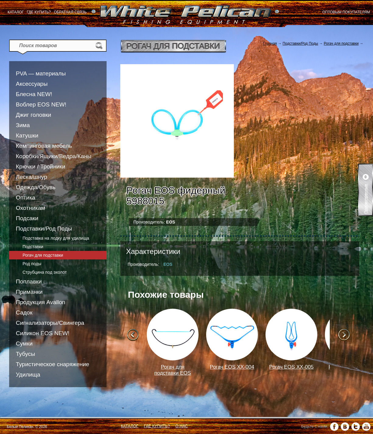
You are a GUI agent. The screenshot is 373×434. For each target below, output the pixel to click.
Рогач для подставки (43, 255)
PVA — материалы (41, 73)
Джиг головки (33, 115)
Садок (24, 312)
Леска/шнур (31, 177)
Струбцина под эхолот (45, 272)
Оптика (25, 197)
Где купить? (39, 12)
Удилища (28, 374)
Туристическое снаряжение (52, 364)
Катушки (27, 135)
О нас (181, 426)
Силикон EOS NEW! (42, 333)
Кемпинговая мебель (44, 146)
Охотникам (30, 208)
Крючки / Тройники (40, 166)
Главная (270, 43)
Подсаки (27, 218)
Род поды (32, 263)
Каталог (16, 12)
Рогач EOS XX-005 (291, 367)
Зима (23, 125)
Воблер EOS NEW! (41, 104)
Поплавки (29, 281)
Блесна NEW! (34, 94)
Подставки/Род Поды (44, 228)
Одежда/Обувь (35, 187)
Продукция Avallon (40, 302)
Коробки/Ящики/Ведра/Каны (53, 156)
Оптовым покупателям (346, 12)
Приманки (29, 292)
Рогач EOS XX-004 (232, 367)
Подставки (33, 246)
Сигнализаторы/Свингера (50, 323)
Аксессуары (32, 84)
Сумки (24, 343)
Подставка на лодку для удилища (56, 238)
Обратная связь (70, 12)
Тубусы (25, 354)
